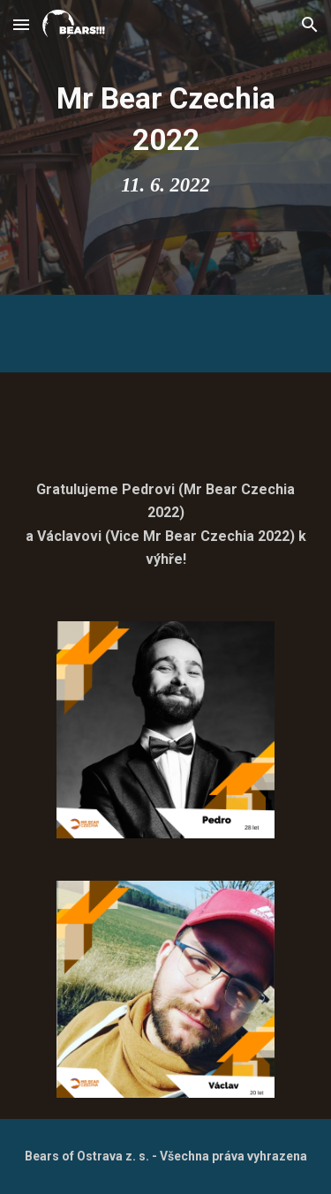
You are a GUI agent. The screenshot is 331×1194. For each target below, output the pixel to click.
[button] (21, 24)
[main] (166, 147)
